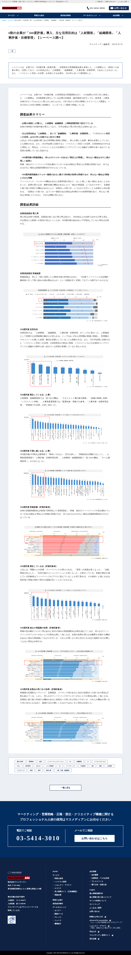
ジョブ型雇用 (50, 766)
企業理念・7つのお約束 (100, 878)
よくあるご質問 (122, 1)
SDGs (18, 766)
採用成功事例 (65, 15)
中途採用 (82, 766)
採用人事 (48, 770)
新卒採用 (28, 766)
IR (59, 766)
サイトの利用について (97, 901)
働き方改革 (20, 761)
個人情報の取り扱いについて (100, 897)
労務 (100, 766)
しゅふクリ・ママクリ (63, 885)
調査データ (59, 914)
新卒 (39, 770)
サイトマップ (94, 904)
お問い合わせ (120, 8)
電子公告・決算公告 (99, 885)
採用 (31, 770)
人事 (92, 766)
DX (70, 761)
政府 (40, 761)
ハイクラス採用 (60, 882)
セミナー (58, 910)
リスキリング (21, 770)
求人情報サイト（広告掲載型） (66, 891)
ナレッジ (58, 917)
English (92, 890)
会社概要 (94, 875)
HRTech (38, 766)
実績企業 (99, 1)
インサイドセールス (100, 761)
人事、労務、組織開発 (63, 770)
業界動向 (31, 761)
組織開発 (79, 761)
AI (88, 761)
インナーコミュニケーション (55, 761)
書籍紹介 (58, 924)
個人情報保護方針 (96, 893)
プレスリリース (97, 881)
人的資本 (109, 766)
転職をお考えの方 (110, 1)
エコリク (58, 888)
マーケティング (70, 766)
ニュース (10, 20)
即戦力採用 (59, 878)
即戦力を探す (39, 15)
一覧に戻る (65, 788)
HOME (4, 20)
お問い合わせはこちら (94, 838)
